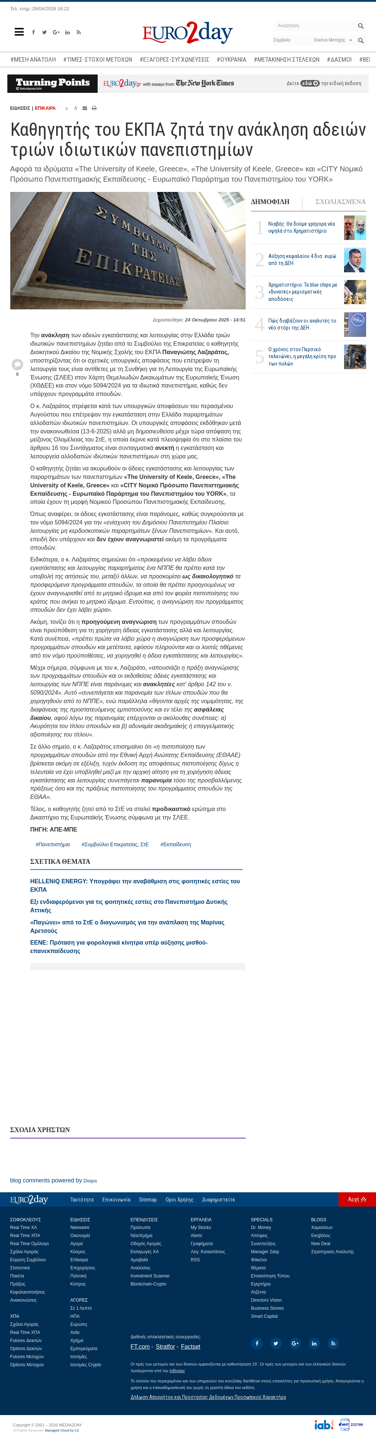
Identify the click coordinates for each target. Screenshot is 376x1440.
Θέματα (258, 1267)
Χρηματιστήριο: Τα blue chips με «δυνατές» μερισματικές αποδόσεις (302, 291)
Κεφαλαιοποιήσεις (27, 1292)
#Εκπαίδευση (175, 844)
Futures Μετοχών (27, 1356)
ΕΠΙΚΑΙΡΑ (45, 108)
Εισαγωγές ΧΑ (145, 1251)
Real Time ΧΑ (23, 1227)
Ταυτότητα (82, 1199)
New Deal (320, 1243)
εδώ (310, 83)
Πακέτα (17, 1276)
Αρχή (353, 1199)
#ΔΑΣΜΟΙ (339, 59)
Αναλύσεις (141, 1267)
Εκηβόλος (320, 1235)
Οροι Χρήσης (180, 1199)
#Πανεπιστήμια (53, 844)
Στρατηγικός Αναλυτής (332, 1251)
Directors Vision (266, 1300)
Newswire (80, 1227)
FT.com (140, 1346)
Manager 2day (265, 1251)
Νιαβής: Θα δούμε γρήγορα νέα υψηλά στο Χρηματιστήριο (301, 227)
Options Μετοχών (27, 1364)
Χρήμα (76, 1340)
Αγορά (76, 1243)
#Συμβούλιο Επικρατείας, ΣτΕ (115, 844)
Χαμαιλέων (322, 1227)
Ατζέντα (258, 1292)
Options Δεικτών (26, 1348)
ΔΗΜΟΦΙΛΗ (270, 202)
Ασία (75, 1332)
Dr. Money (261, 1227)
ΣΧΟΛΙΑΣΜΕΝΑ (340, 202)
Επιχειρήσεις (82, 1267)
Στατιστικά (20, 1267)
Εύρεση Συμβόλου (28, 1259)
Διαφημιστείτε (218, 1199)
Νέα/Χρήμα (142, 1235)
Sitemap (148, 1199)
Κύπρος (78, 1284)
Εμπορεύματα (84, 1348)
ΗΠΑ (75, 1316)
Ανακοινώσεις (23, 1300)
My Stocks (201, 1227)
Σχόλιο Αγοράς (24, 1251)
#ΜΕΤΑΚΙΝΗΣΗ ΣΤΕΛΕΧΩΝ (286, 59)
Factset (190, 1346)
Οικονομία (80, 1235)
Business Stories (267, 1308)
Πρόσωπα (141, 1227)
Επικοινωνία (116, 1199)
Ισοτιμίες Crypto (85, 1364)
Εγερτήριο (261, 1284)
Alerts (196, 1235)
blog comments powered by (53, 1180)
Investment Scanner (150, 1276)
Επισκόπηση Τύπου (270, 1276)
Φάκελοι (259, 1259)
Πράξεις (18, 1284)
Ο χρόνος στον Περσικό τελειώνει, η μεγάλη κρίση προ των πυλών (302, 356)
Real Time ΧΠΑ (25, 1235)
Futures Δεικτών (26, 1340)
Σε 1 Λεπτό (81, 1308)
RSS (195, 1259)
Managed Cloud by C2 (62, 1430)
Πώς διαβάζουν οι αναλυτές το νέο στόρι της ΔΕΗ (302, 324)
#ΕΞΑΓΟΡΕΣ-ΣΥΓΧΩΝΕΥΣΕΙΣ (174, 59)
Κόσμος (78, 1251)
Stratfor (165, 1346)
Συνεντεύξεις (263, 1243)
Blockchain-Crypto (148, 1284)
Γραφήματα (202, 1243)
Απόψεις (259, 1235)
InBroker (177, 1370)
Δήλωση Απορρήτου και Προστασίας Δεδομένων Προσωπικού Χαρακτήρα (208, 1397)
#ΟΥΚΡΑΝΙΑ (231, 59)
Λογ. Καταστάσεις (208, 1251)
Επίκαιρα (79, 1259)
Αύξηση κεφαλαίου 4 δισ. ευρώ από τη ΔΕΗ (302, 259)
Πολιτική (78, 1276)
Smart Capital (264, 1316)
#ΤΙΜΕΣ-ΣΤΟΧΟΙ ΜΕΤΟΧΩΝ (97, 59)
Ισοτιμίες (78, 1356)
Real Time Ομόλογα (29, 1243)
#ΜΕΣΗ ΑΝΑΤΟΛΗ (33, 59)
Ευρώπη (78, 1324)
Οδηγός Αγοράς (146, 1243)
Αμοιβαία (139, 1259)
